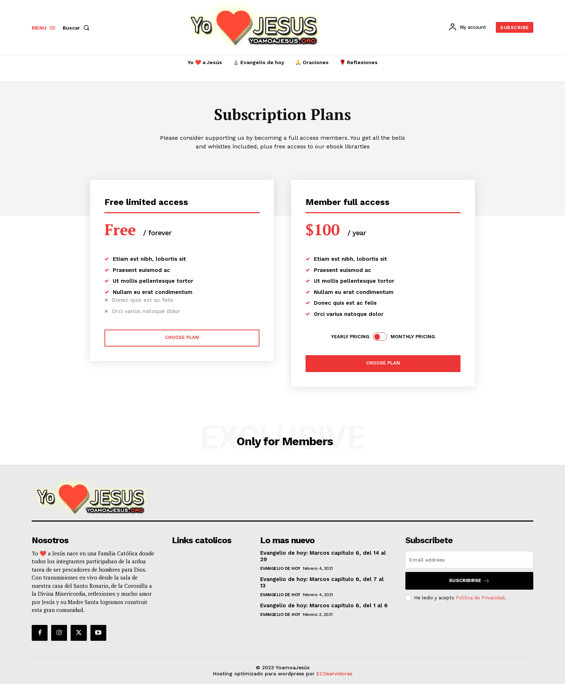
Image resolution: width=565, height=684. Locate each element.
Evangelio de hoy (280, 568)
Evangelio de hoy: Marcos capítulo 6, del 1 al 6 (324, 605)
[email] (469, 559)
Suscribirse (469, 580)
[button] (77, 27)
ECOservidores (334, 673)
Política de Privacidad (480, 597)
